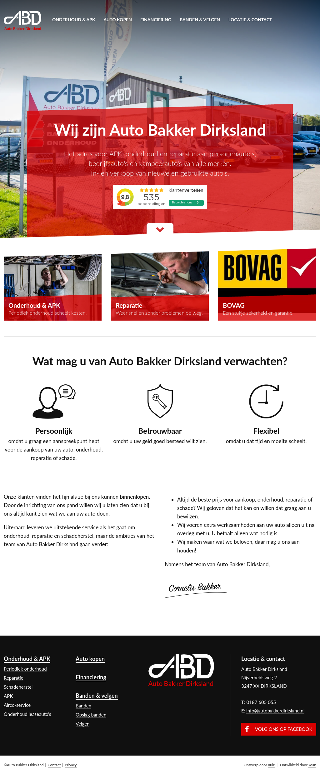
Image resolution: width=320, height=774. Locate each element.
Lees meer (160, 232)
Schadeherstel (18, 687)
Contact (54, 764)
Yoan (312, 764)
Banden (83, 705)
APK (8, 696)
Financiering (155, 19)
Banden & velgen (200, 19)
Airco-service (17, 705)
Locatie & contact (250, 19)
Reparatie (13, 678)
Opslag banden (91, 714)
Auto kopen (117, 19)
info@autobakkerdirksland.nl (275, 710)
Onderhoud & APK (73, 19)
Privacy (71, 764)
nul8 (271, 764)
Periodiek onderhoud (25, 669)
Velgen (82, 724)
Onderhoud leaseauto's (27, 714)
